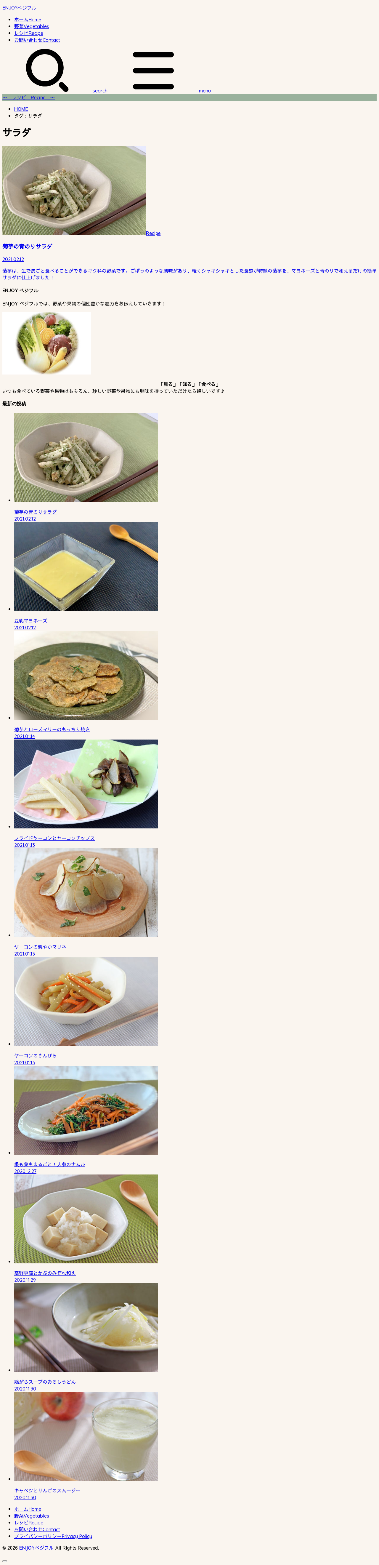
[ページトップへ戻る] (4, 1561)
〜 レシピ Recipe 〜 (28, 97)
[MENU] (159, 90)
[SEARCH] (54, 90)
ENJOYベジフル (19, 8)
